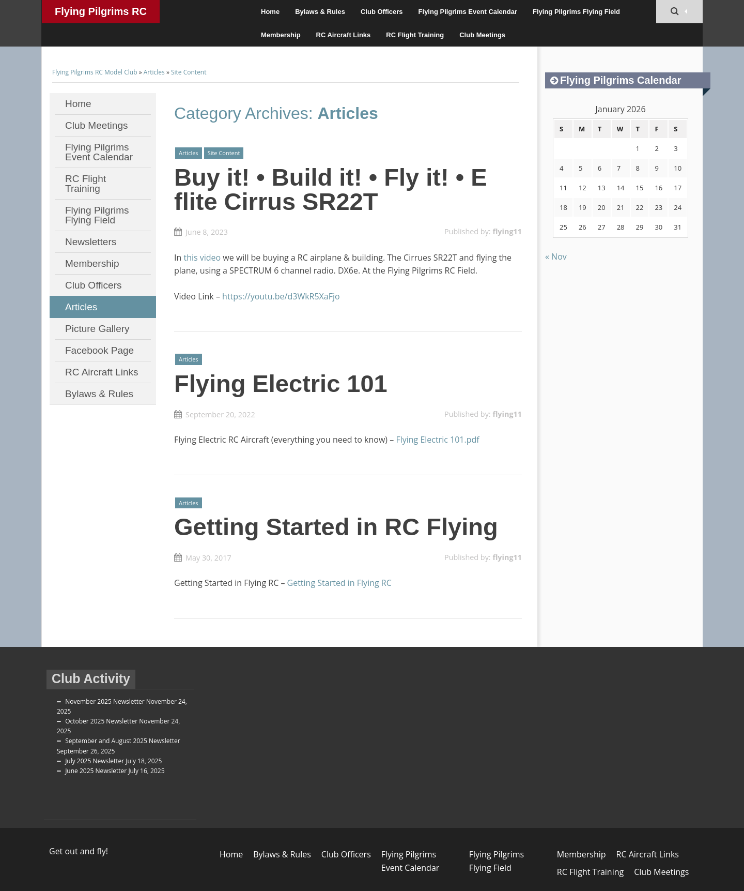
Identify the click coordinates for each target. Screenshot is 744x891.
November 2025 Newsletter (105, 701)
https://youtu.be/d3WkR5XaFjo (281, 296)
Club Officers (382, 12)
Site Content (189, 72)
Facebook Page (99, 350)
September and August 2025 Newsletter (122, 740)
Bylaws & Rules (320, 12)
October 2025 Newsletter (101, 721)
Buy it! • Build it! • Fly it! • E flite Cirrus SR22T (330, 189)
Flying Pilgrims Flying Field (576, 12)
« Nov (556, 256)
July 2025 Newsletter (94, 761)
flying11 (507, 231)
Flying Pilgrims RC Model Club (101, 14)
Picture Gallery (97, 328)
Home (270, 12)
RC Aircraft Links (343, 35)
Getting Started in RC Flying (336, 526)
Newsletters (90, 241)
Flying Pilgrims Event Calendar (468, 12)
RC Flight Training (415, 35)
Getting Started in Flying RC (339, 582)
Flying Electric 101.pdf (437, 439)
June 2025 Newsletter (96, 770)
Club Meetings (482, 35)
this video (202, 257)
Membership (281, 35)
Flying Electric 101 (281, 383)
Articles (154, 72)
